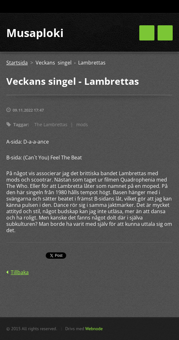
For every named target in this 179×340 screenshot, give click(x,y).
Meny (165, 32)
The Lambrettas (50, 124)
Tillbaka (20, 272)
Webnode (93, 328)
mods (82, 124)
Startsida (17, 62)
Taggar (20, 124)
